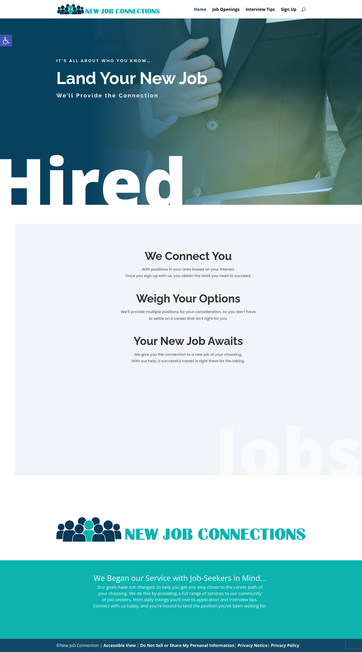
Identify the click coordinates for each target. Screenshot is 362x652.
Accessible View (119, 645)
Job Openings (226, 10)
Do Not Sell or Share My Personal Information (187, 645)
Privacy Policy (285, 645)
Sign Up (288, 10)
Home (200, 10)
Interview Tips (260, 10)
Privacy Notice (252, 645)
